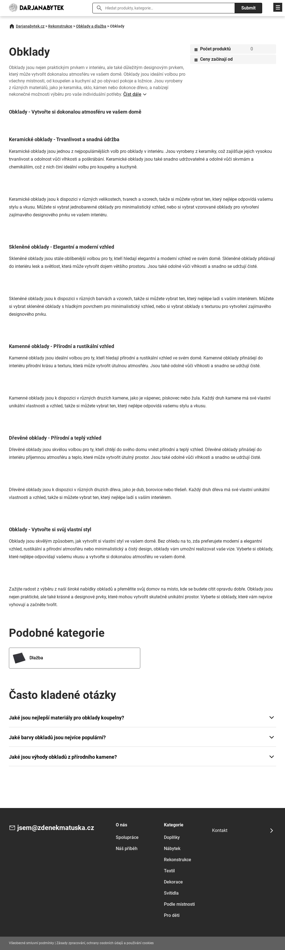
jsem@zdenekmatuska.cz (55, 828)
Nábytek (172, 848)
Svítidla (171, 893)
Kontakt (219, 830)
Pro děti (172, 915)
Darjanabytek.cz (30, 26)
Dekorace (173, 882)
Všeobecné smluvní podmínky (31, 943)
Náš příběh (126, 848)
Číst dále (132, 94)
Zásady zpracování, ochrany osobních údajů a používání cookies (105, 943)
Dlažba (28, 658)
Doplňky (172, 837)
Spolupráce (127, 837)
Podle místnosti (179, 904)
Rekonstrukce (60, 26)
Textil (169, 870)
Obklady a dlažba (91, 26)
